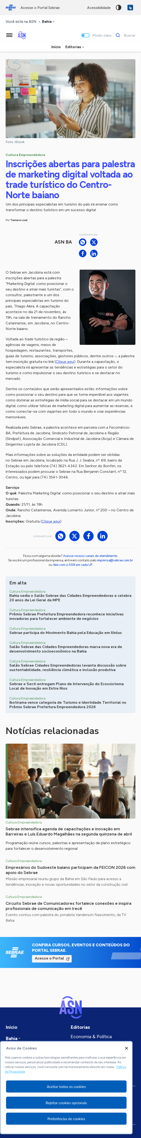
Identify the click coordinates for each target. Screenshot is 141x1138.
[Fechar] (126, 1048)
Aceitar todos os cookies (66, 1086)
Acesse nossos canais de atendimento (90, 556)
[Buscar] (124, 35)
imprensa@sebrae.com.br (115, 560)
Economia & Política (91, 1036)
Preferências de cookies (66, 1118)
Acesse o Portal (49, 958)
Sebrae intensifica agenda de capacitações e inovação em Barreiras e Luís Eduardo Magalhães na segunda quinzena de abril (69, 831)
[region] (66, 1087)
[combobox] (48, 21)
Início (56, 47)
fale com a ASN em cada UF (72, 565)
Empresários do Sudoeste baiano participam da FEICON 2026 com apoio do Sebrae (70, 870)
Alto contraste (118, 7)
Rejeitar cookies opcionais (66, 1102)
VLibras (130, 7)
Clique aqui (65, 361)
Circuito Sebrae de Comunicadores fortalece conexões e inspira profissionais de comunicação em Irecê (68, 906)
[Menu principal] (9, 35)
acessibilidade (99, 7)
